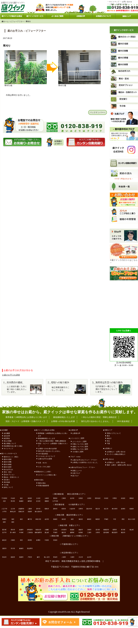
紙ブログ (75, 476)
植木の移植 (7, 464)
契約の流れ (42, 483)
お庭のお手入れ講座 (11, 375)
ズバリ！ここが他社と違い (47, 475)
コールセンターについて (46, 456)
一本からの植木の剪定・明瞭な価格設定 (52, 441)
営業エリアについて (114, 433)
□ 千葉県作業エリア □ (69, 544)
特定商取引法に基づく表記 (13, 446)
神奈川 (109, 438)
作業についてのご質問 (80, 444)
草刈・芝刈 (7, 472)
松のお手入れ (8, 469)
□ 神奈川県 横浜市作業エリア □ (69, 515)
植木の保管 (7, 467)
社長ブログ (76, 473)
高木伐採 (7, 482)
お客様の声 (76, 433)
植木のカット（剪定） (11, 457)
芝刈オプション (9, 474)
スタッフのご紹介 (44, 467)
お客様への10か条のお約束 (47, 448)
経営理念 (7, 438)
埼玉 (108, 441)
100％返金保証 (43, 453)
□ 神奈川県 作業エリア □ (69, 525)
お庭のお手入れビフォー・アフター (84, 460)
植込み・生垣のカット (11, 477)
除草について (8, 487)
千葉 (108, 443)
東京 (108, 436)
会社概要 (7, 433)
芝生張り (7, 480)
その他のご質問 (77, 452)
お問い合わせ (127, 2)
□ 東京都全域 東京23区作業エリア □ (69, 494)
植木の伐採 (7, 459)
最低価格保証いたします (46, 438)
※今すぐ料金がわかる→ (123, 179)
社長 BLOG (42, 463)
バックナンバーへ (97, 112)
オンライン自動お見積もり (116, 454)
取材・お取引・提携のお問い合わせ (119, 465)
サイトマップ (114, 2)
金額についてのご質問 (80, 446)
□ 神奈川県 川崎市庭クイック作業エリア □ (69, 536)
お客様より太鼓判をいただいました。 (85, 462)
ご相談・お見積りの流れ (118, 4)
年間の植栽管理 (43, 485)
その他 (6, 485)
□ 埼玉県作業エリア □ (69, 553)
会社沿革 (7, 436)
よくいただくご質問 (79, 441)
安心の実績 (7, 441)
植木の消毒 (7, 462)
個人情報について (10, 443)
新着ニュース (77, 470)
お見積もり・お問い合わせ (116, 452)
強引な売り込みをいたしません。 (49, 451)
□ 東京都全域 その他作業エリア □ (69, 505)
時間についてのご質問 (80, 449)
